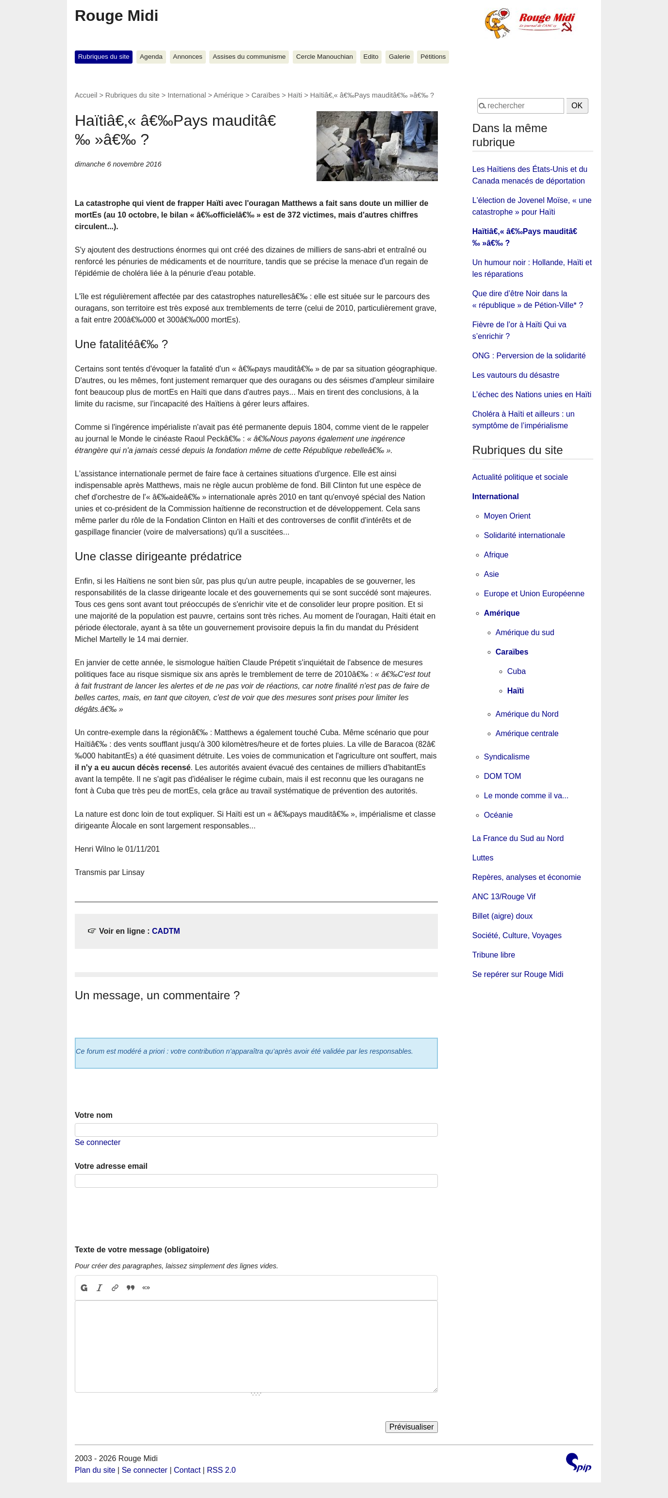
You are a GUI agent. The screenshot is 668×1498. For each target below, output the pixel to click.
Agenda (151, 56)
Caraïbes (265, 95)
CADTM (166, 931)
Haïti (295, 95)
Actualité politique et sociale (520, 477)
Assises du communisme (249, 56)
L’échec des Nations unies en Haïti (531, 394)
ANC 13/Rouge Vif (503, 896)
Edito (371, 56)
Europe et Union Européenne (534, 593)
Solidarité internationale (524, 535)
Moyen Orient (507, 516)
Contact (187, 1470)
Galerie (399, 56)
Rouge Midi (116, 15)
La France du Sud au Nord (518, 838)
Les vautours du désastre (516, 375)
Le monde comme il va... (526, 795)
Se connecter (97, 1142)
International (186, 95)
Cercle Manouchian (324, 56)
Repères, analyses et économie (526, 877)
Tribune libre (493, 955)
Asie (491, 574)
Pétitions (433, 56)
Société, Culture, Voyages (517, 935)
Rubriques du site (104, 56)
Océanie (498, 815)
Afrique (496, 555)
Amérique (229, 95)
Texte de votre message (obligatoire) (142, 1250)
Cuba (516, 671)
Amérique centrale (527, 733)
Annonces (187, 56)
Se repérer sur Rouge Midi (518, 974)
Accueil (86, 95)
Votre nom (94, 1115)
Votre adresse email (111, 1166)
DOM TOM (502, 776)
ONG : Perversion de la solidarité (529, 356)
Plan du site (95, 1470)
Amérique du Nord (527, 714)
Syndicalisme (507, 757)
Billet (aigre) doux (502, 916)
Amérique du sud (525, 632)
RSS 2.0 (221, 1470)
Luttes (483, 858)
